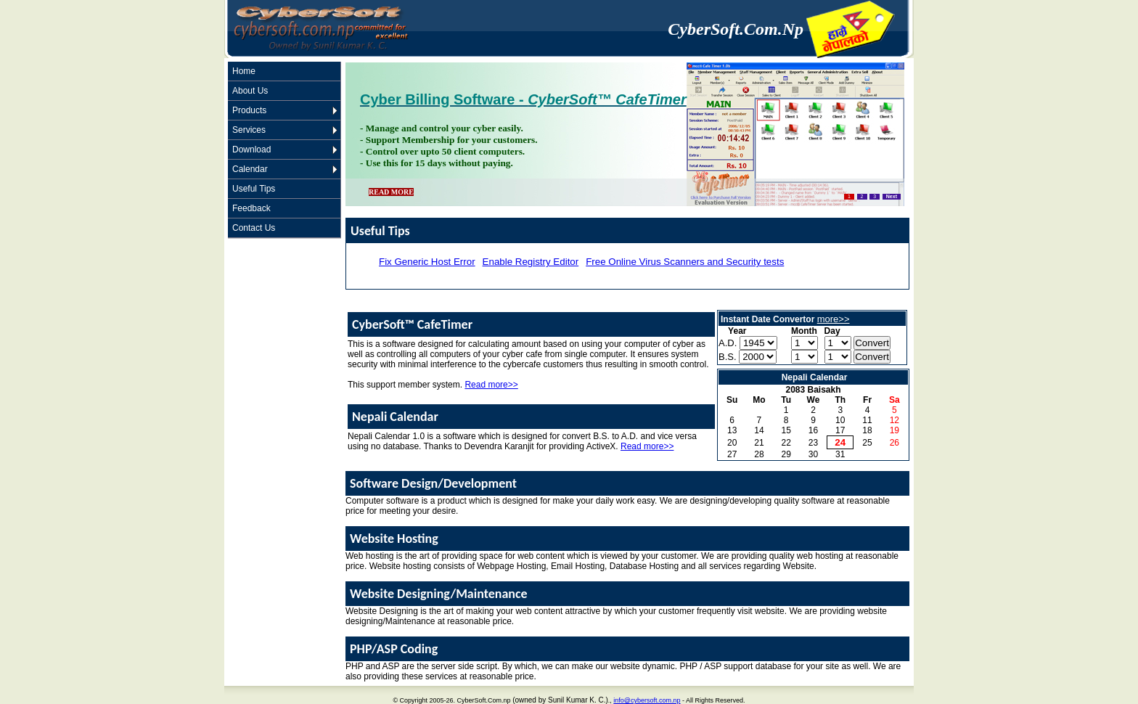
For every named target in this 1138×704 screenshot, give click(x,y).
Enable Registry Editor (531, 261)
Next (891, 196)
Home (243, 71)
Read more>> (490, 385)
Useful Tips (253, 189)
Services (249, 130)
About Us (250, 91)
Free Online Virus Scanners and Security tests (685, 261)
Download (251, 149)
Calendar (250, 169)
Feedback (251, 208)
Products (249, 110)
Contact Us (253, 228)
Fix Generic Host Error (427, 261)
